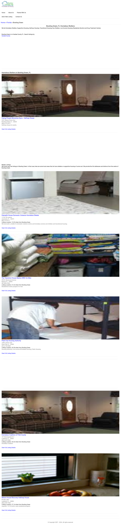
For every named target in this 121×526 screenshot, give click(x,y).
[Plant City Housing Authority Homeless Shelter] (60, 325)
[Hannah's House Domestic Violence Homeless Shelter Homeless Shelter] (60, 200)
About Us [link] (11, 12)
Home (3, 22)
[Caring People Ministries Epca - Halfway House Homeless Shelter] (60, 102)
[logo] (7, 4)
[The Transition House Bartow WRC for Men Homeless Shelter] (60, 262)
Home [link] (3, 12)
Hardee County (6, 36)
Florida (9, 22)
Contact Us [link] (19, 17)
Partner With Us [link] (21, 12)
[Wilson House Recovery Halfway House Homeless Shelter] (60, 482)
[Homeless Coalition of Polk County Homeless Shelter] (60, 419)
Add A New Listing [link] (7, 17)
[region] (60, 55)
